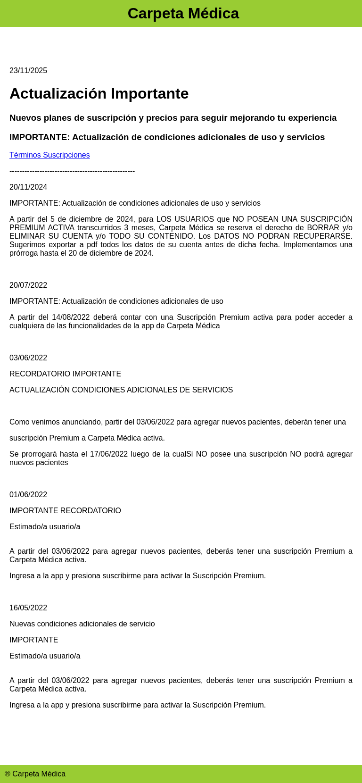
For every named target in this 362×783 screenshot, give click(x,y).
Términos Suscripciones (49, 155)
